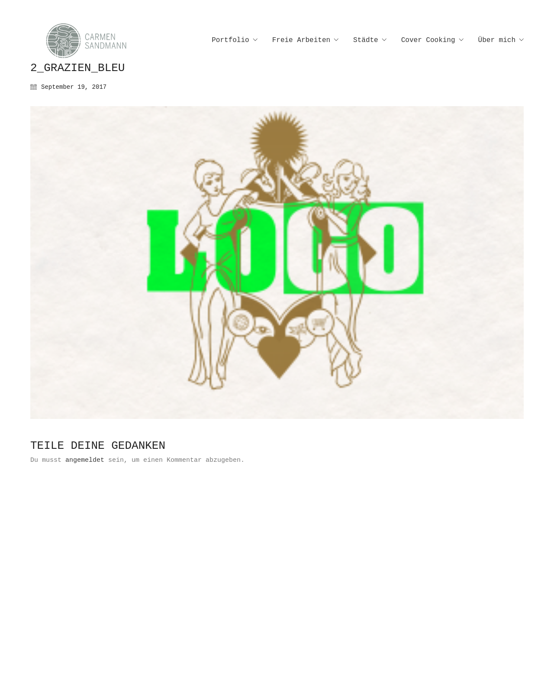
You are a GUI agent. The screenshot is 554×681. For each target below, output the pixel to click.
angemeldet (84, 460)
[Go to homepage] (95, 40)
